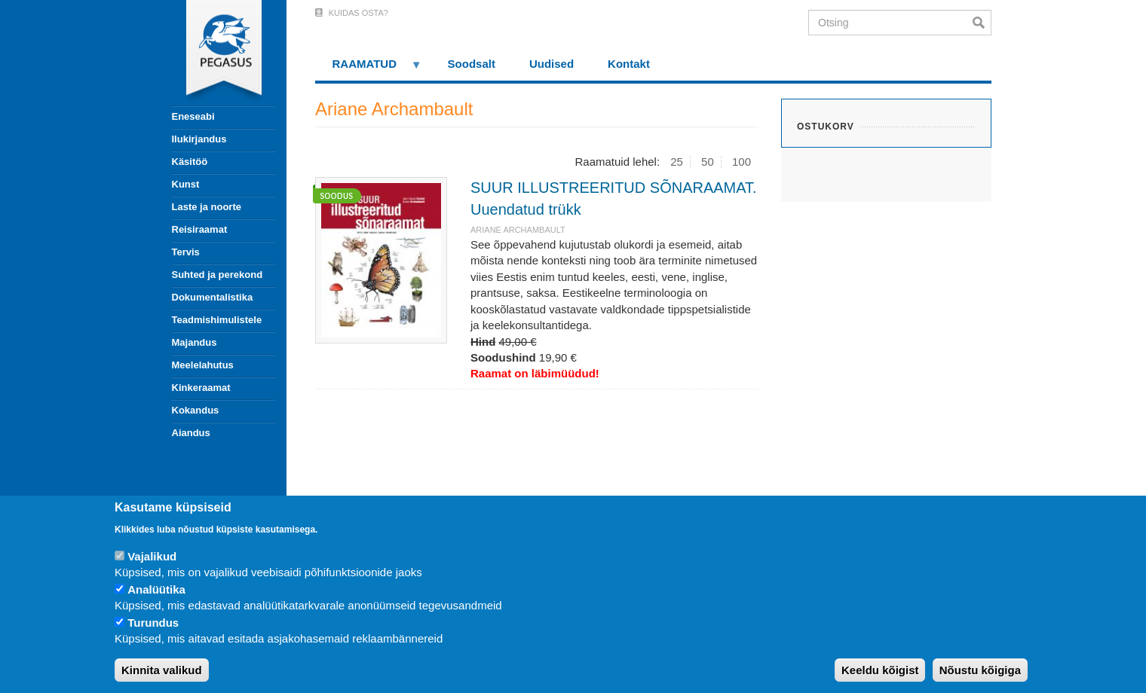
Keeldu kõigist (880, 670)
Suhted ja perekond (217, 274)
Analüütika (156, 589)
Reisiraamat (200, 229)
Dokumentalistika (212, 297)
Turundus (153, 622)
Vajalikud (151, 556)
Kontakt (629, 63)
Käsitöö (190, 161)
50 (707, 161)
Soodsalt (471, 63)
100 (741, 161)
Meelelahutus (203, 365)
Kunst (186, 184)
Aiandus (191, 432)
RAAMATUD (368, 69)
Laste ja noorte (206, 206)
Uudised (551, 63)
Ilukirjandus (199, 139)
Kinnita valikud (161, 670)
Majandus (194, 342)
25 (676, 161)
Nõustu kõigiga (980, 670)
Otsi (982, 22)
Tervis (186, 252)
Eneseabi (193, 116)
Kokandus (195, 410)
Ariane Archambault (517, 229)
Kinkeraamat (201, 387)
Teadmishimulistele (217, 319)
